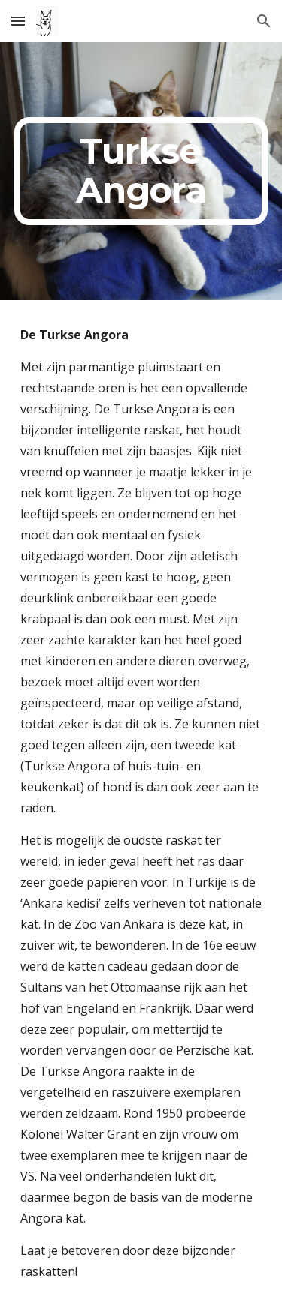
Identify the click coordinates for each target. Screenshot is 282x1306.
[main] (141, 171)
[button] (18, 20)
